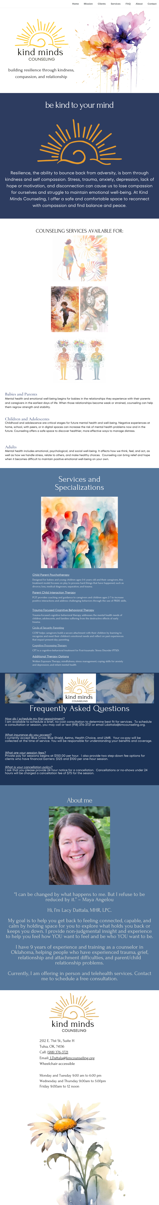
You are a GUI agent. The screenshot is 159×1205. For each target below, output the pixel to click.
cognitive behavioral (61, 615)
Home (75, 4)
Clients (102, 4)
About (139, 4)
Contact (152, 4)
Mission (88, 4)
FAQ (128, 4)
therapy (77, 615)
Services (116, 4)
